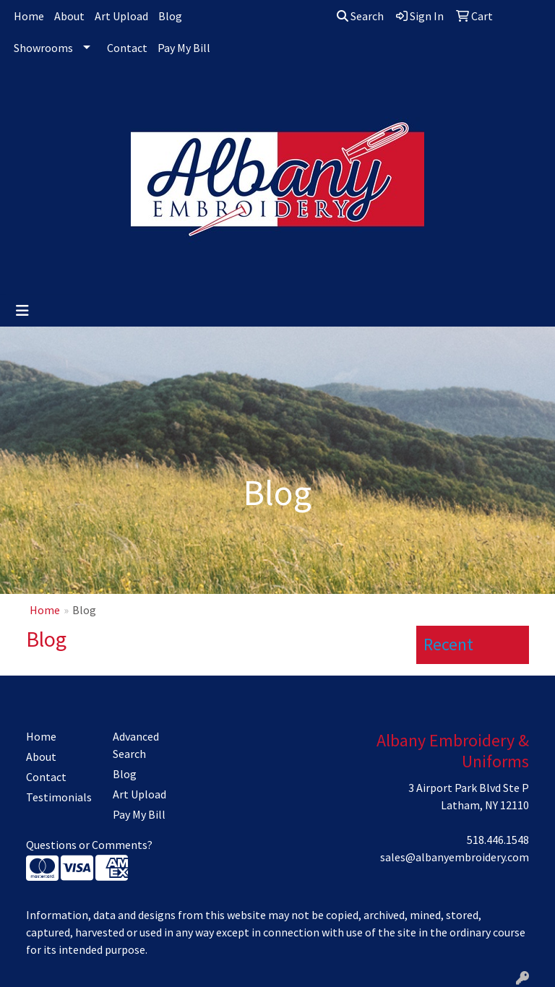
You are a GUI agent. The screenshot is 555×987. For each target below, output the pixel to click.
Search (360, 16)
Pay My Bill (184, 47)
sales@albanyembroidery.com (454, 857)
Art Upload (121, 16)
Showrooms (43, 47)
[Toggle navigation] (22, 311)
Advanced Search (136, 745)
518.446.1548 (498, 839)
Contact (127, 47)
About (69, 16)
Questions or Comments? (89, 844)
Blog (170, 16)
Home (29, 16)
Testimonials (59, 797)
